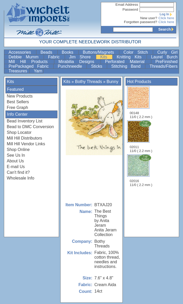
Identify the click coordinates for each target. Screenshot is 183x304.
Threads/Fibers (163, 66)
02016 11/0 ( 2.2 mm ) (141, 170)
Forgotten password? (140, 22)
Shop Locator (19, 132)
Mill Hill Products (31, 61)
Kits (105, 57)
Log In (167, 14)
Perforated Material (127, 61)
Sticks (98, 66)
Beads (48, 52)
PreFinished (166, 61)
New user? (148, 18)
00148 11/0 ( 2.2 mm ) (141, 102)
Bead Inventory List (24, 121)
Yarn (38, 71)
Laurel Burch (164, 57)
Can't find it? (18, 172)
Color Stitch (137, 52)
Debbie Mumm (26, 57)
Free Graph (17, 107)
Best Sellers (18, 102)
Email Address (126, 4)
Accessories (22, 52)
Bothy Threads (88, 81)
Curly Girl (167, 52)
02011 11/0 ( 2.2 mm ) (141, 136)
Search (167, 29)
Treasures (18, 71)
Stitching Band (127, 66)
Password (130, 9)
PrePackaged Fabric (30, 66)
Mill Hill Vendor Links (26, 144)
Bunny (112, 81)
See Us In (16, 155)
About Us (15, 161)
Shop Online (18, 149)
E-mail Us (16, 166)
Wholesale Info (20, 178)
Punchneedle (72, 66)
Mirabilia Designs (79, 61)
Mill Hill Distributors (24, 138)
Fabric (56, 57)
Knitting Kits (131, 57)
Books (69, 52)
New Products (20, 96)
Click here (166, 18)
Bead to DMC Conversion (30, 127)
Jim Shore (82, 57)
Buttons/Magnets (100, 52)
